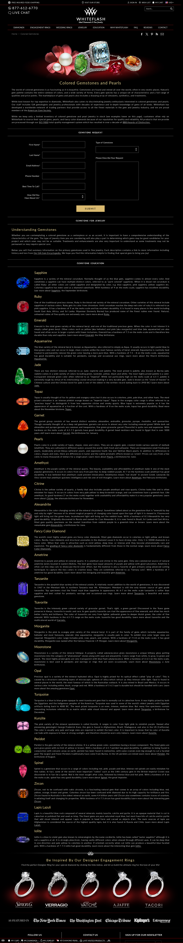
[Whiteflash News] (157, 34)
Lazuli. (37, 825)
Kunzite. (153, 733)
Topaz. (68, 409)
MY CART (159, 3)
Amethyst (136, 477)
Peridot (161, 753)
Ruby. (107, 314)
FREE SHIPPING (26, 3)
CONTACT (163, 27)
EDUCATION (98, 27)
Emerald (89, 335)
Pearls (110, 456)
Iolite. (138, 846)
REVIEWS (148, 27)
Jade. (37, 385)
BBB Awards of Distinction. (136, 122)
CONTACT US (90, 934)
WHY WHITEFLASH (119, 27)
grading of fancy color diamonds (66, 545)
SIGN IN (133, 3)
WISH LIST (146, 3)
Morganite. (132, 641)
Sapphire (55, 290)
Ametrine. (120, 572)
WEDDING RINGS (64, 27)
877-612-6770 (25, 8)
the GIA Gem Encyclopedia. (47, 253)
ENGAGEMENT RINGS (40, 27)
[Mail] (162, 34)
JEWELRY (82, 27)
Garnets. (61, 620)
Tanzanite (139, 593)
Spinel (104, 777)
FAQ (136, 27)
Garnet (66, 433)
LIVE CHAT (21, 12)
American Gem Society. (39, 110)
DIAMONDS (18, 27)
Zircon (37, 801)
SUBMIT (90, 208)
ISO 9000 (43, 122)
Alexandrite (56, 525)
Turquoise (146, 709)
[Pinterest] (152, 34)
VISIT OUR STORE (92, 3)
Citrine (50, 498)
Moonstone (154, 661)
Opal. (72, 688)
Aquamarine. (40, 358)
